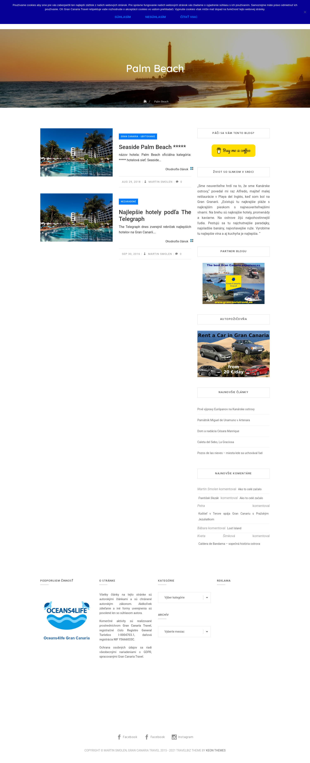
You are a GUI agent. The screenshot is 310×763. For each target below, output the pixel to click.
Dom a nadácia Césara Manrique (218, 431)
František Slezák (208, 498)
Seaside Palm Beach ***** (152, 147)
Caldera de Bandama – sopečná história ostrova (229, 543)
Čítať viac (188, 17)
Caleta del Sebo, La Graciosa (215, 442)
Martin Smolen (160, 181)
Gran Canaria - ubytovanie (138, 136)
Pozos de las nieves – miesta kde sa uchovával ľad (229, 453)
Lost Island (234, 528)
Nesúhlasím (155, 17)
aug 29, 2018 (131, 181)
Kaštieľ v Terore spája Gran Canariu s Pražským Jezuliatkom (233, 516)
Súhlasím (123, 17)
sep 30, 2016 (131, 253)
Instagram (185, 737)
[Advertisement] (244, 654)
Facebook (130, 737)
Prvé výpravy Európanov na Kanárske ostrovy (226, 409)
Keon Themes (215, 750)
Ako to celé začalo (250, 489)
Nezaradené (128, 201)
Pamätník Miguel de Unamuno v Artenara (223, 420)
